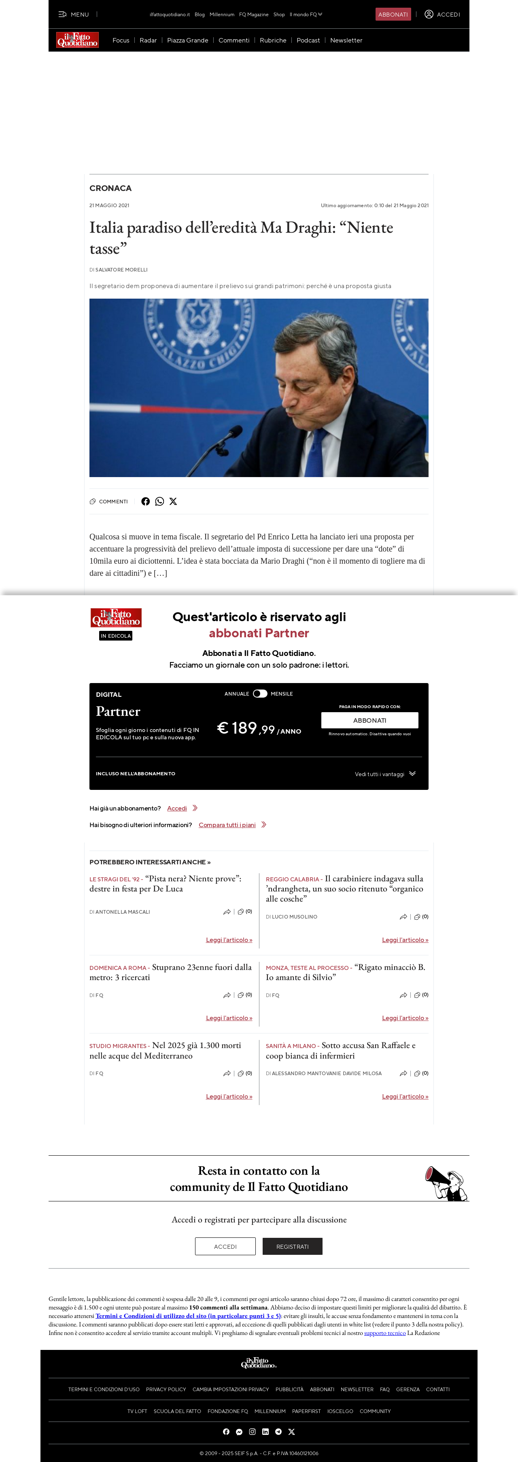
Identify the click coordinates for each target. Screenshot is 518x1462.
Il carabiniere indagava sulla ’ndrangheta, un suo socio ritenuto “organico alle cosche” (344, 888)
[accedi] (442, 14)
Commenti (108, 501)
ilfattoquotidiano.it (170, 14)
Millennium (222, 14)
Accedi (225, 1246)
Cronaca (110, 188)
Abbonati (393, 14)
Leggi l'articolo (229, 939)
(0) (245, 911)
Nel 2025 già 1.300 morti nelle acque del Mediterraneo (165, 1050)
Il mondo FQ (306, 14)
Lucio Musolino (292, 917)
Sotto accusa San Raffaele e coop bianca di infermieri (341, 1050)
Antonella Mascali (119, 912)
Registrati (292, 1246)
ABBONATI (369, 720)
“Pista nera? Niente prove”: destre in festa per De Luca (165, 883)
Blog (200, 14)
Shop (279, 14)
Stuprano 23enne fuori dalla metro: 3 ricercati (170, 972)
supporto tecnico (385, 1332)
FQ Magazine (254, 14)
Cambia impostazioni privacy (231, 1389)
